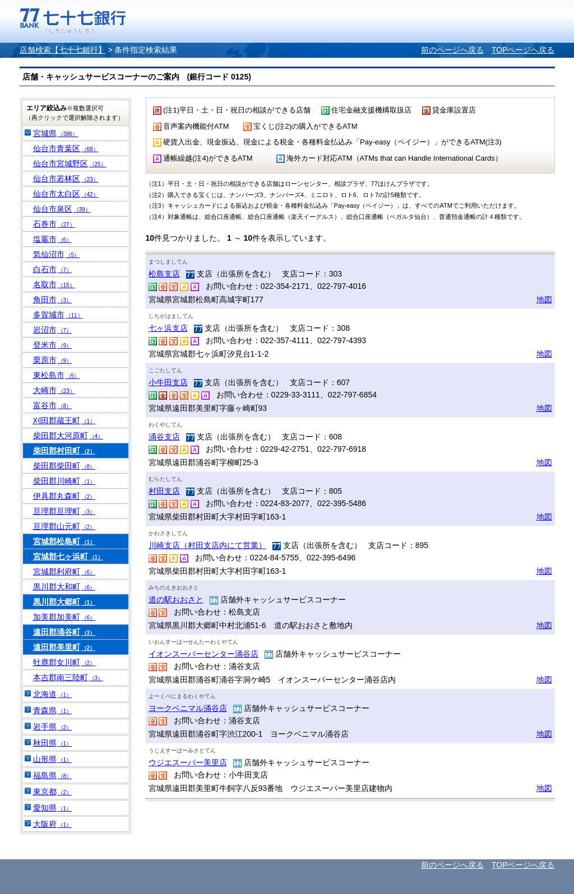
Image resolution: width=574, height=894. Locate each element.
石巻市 (54, 223)
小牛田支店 (168, 382)
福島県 (52, 775)
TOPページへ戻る (523, 49)
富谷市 (52, 405)
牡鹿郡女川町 (64, 662)
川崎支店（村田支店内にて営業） (207, 545)
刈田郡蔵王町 (64, 420)
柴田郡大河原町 (68, 435)
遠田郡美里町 (64, 647)
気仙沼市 (56, 254)
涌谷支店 (164, 436)
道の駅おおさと (176, 599)
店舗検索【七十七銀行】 (63, 49)
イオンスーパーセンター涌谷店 (203, 653)
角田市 (52, 299)
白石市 (52, 269)
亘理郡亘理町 (64, 511)
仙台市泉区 (62, 208)
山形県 (52, 759)
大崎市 (54, 390)
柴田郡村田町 (64, 450)
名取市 (54, 284)
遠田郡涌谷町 (64, 632)
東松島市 (56, 375)
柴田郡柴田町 (64, 465)
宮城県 (55, 133)
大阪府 (52, 824)
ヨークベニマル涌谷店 (188, 708)
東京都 (52, 791)
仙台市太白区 (66, 193)
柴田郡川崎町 (64, 480)
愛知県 (52, 807)
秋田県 (52, 742)
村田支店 (164, 490)
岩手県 (52, 726)
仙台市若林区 (66, 178)
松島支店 (164, 273)
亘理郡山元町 (64, 526)
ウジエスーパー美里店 (188, 762)
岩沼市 (52, 329)
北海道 (52, 694)
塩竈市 (52, 239)
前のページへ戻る (452, 49)
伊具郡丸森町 (64, 496)
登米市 (52, 344)
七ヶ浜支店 (168, 328)
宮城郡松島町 (64, 541)
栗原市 (52, 359)
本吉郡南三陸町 (68, 677)
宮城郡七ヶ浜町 (68, 556)
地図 (544, 299)
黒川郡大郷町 (64, 601)
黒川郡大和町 (64, 586)
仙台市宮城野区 (70, 163)
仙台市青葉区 (66, 148)
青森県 (52, 710)
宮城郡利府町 (64, 571)
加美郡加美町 (64, 616)
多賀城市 (58, 314)
